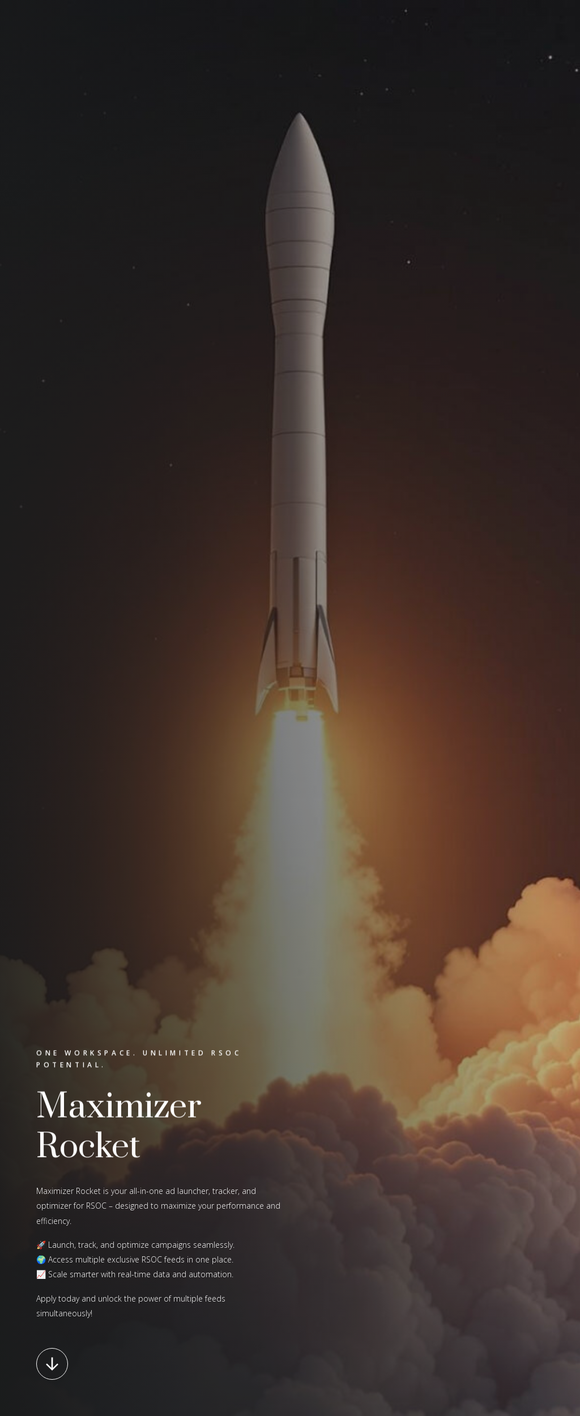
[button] (52, 1364)
